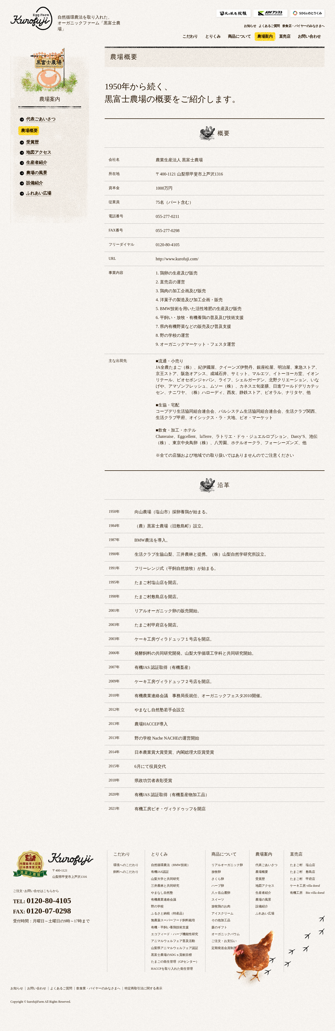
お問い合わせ (309, 36)
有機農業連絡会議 (163, 899)
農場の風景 (36, 172)
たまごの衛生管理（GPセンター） (175, 961)
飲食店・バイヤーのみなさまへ (303, 26)
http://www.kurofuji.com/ (177, 259)
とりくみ (213, 36)
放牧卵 (216, 872)
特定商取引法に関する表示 (143, 988)
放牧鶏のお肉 (220, 906)
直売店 (285, 36)
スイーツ (217, 899)
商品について (239, 36)
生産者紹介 (36, 162)
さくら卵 (217, 879)
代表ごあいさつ (40, 119)
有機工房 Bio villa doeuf (307, 893)
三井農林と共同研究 (165, 885)
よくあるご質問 (269, 26)
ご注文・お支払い (224, 941)
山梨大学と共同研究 (165, 879)
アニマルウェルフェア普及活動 (173, 941)
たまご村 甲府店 (302, 879)
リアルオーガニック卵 (227, 865)
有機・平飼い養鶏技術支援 (170, 927)
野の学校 (157, 906)
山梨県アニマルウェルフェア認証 (174, 948)
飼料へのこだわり (125, 872)
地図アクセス (38, 152)
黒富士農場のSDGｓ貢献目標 (171, 955)
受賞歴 (32, 142)
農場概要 (261, 872)
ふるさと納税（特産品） (168, 913)
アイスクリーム (222, 913)
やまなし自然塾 (162, 893)
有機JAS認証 (160, 872)
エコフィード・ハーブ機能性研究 (174, 934)
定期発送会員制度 (224, 948)
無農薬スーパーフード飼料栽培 (173, 920)
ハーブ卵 (217, 885)
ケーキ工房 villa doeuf (305, 885)
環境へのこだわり (125, 865)
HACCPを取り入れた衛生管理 (172, 969)
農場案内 (265, 36)
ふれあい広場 (38, 193)
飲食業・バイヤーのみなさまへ (98, 988)
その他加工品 (220, 920)
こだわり (190, 36)
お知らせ (250, 26)
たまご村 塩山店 (302, 865)
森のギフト (219, 927)
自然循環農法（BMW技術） (170, 865)
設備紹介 (34, 183)
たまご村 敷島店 (302, 872)
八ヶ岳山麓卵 (220, 893)
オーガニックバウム (225, 934)
